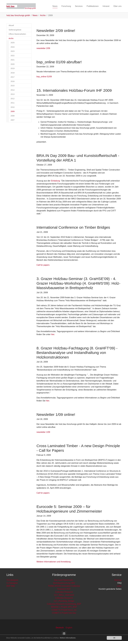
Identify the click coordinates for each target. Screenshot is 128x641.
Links (119, 586)
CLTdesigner (12, 583)
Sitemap (118, 580)
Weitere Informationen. (68, 638)
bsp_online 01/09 (44, 77)
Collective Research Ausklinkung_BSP (64, 604)
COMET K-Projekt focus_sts (64, 610)
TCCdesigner (12, 580)
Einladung (55, 181)
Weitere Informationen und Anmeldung (53, 562)
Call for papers (43, 265)
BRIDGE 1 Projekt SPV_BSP (64, 607)
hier (52, 334)
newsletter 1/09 (43, 432)
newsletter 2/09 (43, 48)
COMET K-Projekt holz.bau (64, 613)
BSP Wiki (10, 586)
